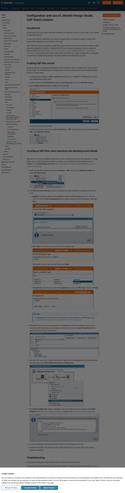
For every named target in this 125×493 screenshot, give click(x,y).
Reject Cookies (49, 488)
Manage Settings (11, 488)
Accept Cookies (30, 488)
